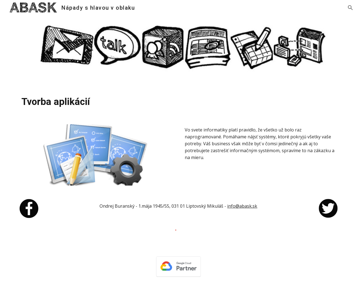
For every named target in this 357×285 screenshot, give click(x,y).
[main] (178, 101)
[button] (350, 7)
